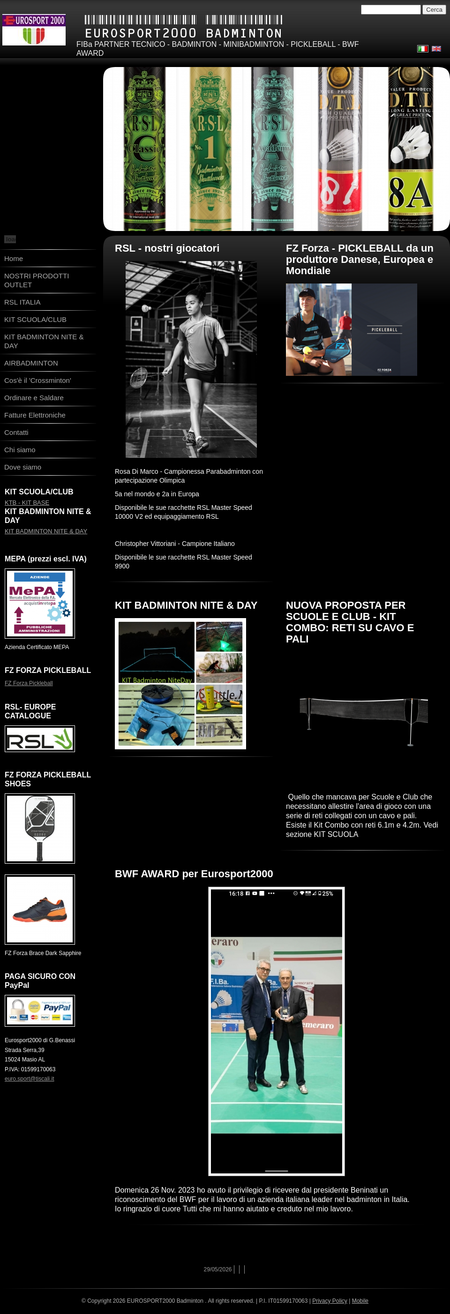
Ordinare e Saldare (34, 398)
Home (13, 258)
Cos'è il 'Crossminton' (37, 380)
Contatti (16, 432)
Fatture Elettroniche (35, 415)
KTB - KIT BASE (27, 502)
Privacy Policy (329, 1301)
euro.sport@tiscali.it (29, 1078)
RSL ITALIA (22, 302)
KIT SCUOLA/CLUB (35, 319)
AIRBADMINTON (31, 363)
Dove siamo (22, 467)
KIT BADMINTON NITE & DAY (43, 341)
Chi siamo (20, 450)
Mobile (360, 1301)
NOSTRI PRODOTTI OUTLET (36, 280)
